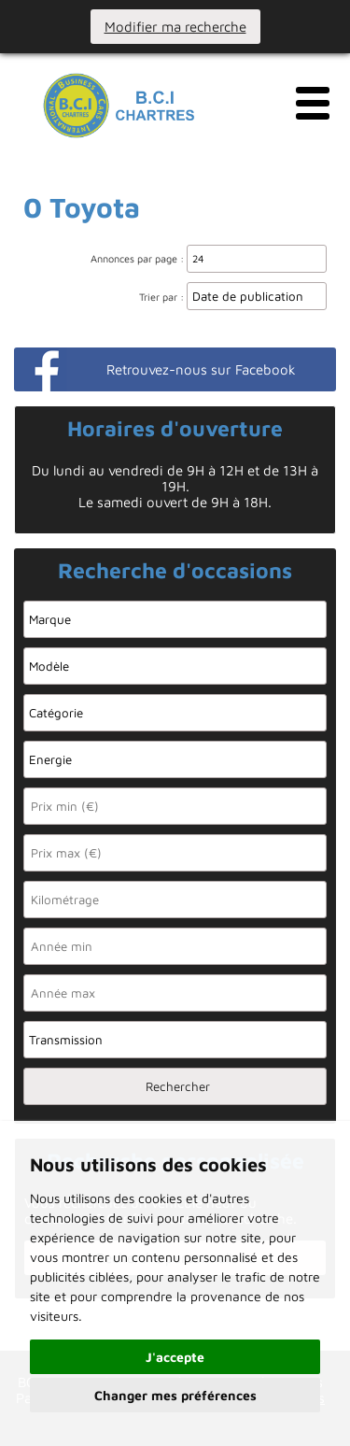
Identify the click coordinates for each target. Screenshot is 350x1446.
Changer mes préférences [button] (175, 1395)
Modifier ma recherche (175, 27)
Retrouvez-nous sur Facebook (201, 369)
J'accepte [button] (175, 1357)
